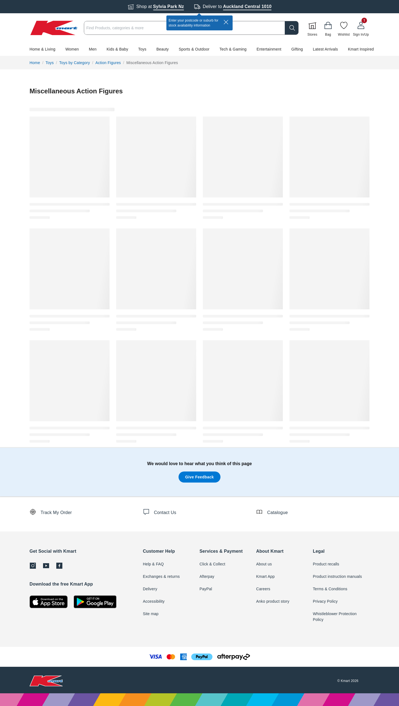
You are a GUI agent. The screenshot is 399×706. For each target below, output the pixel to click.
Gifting (297, 49)
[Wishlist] (344, 28)
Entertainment (269, 49)
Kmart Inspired (361, 49)
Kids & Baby (117, 49)
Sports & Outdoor (194, 49)
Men (93, 49)
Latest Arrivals (325, 49)
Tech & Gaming (232, 49)
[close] (226, 22)
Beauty (162, 49)
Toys (142, 49)
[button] (199, 49)
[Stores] (312, 28)
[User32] (360, 28)
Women (72, 49)
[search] (292, 28)
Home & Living (42, 49)
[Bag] (328, 28)
